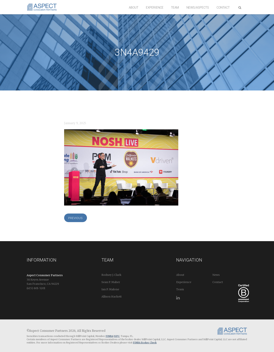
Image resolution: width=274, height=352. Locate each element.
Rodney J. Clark (111, 275)
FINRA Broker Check (145, 342)
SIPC (116, 336)
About (133, 7)
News (216, 275)
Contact (223, 7)
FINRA (109, 336)
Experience (154, 7)
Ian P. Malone (110, 289)
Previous (75, 218)
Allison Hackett (111, 296)
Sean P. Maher (110, 282)
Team (175, 7)
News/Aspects (197, 7)
